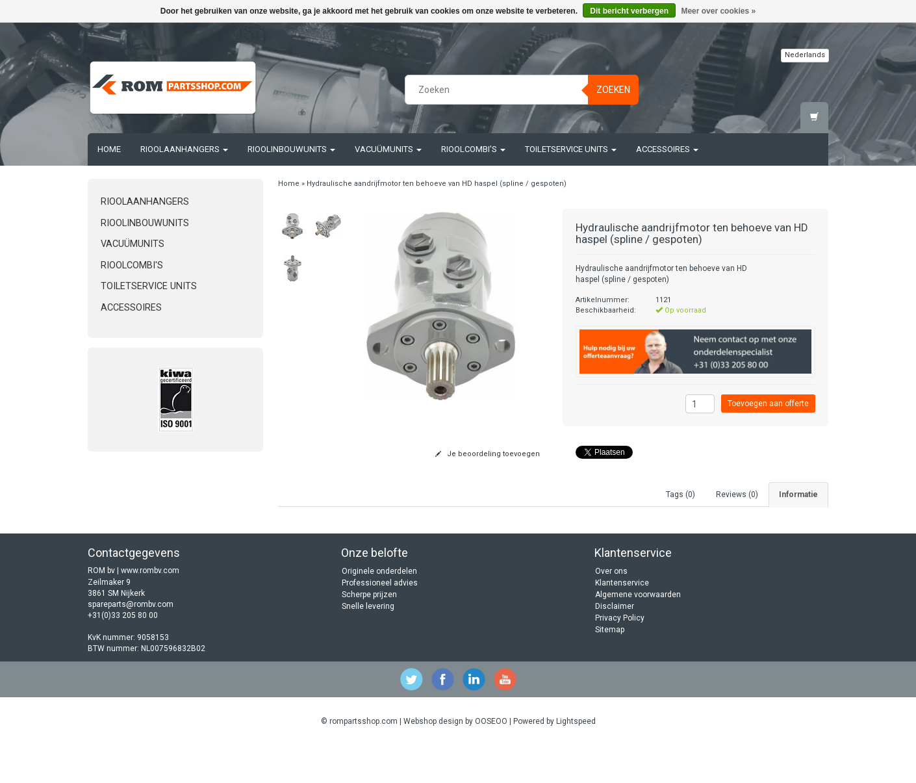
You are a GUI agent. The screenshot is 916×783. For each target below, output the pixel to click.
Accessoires (667, 149)
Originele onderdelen (379, 608)
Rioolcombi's (473, 149)
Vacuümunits (388, 149)
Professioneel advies (380, 620)
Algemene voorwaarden (638, 632)
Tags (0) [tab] (680, 494)
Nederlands (805, 55)
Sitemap (609, 667)
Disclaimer (614, 643)
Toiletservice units (571, 149)
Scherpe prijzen (369, 632)
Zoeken (613, 89)
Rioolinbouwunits (291, 149)
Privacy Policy (619, 655)
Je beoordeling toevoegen (487, 454)
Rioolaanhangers (184, 149)
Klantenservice (622, 620)
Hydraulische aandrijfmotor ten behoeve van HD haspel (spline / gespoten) (436, 183)
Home (109, 149)
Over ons (611, 608)
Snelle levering (368, 643)
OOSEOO (491, 758)
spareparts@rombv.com (130, 641)
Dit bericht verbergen (629, 11)
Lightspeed (576, 758)
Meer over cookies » (718, 11)
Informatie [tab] (798, 494)
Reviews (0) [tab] (737, 494)
